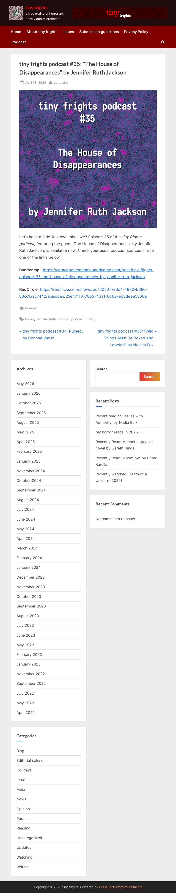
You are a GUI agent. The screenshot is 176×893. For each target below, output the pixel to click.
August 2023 (27, 615)
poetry (90, 319)
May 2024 (25, 529)
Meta (20, 789)
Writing (22, 867)
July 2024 (25, 509)
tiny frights (36, 7)
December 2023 (30, 577)
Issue (20, 779)
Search (102, 369)
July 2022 (25, 693)
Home (16, 31)
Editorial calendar (31, 760)
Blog (20, 751)
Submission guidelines (99, 31)
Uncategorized (29, 837)
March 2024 (27, 548)
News (21, 799)
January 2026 (28, 393)
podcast (77, 319)
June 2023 (25, 635)
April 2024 (25, 538)
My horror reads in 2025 (117, 432)
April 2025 (25, 441)
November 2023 (30, 587)
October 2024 (28, 480)
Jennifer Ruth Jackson (52, 319)
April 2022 (25, 712)
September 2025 (31, 412)
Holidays (24, 770)
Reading (23, 828)
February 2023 (29, 654)
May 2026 (25, 383)
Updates (23, 847)
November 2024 (30, 471)
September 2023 (31, 606)
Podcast (18, 42)
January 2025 (28, 461)
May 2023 (25, 645)
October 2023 (28, 596)
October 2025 (28, 403)
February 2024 (29, 557)
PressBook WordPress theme (120, 887)
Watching (24, 857)
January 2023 (28, 664)
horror (29, 319)
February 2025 (29, 451)
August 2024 (27, 499)
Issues (68, 31)
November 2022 (30, 673)
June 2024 (25, 519)
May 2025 (25, 432)
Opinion (23, 809)
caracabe (61, 82)
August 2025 (27, 422)
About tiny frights (42, 31)
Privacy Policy (136, 31)
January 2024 (28, 567)
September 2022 (31, 683)
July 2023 (25, 625)
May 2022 (25, 703)
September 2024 (31, 490)
